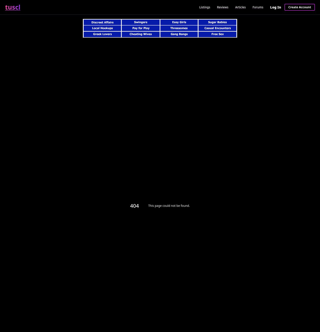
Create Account (299, 7)
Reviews (222, 7)
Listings (204, 7)
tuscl (12, 7)
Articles (240, 7)
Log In (275, 7)
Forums (258, 7)
